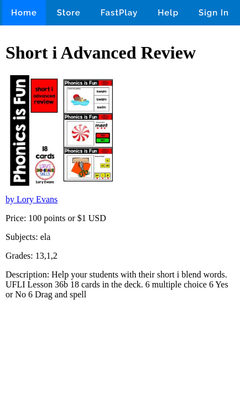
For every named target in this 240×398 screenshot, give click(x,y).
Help (168, 13)
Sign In (214, 13)
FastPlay (119, 13)
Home (24, 13)
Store (69, 13)
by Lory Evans (32, 199)
